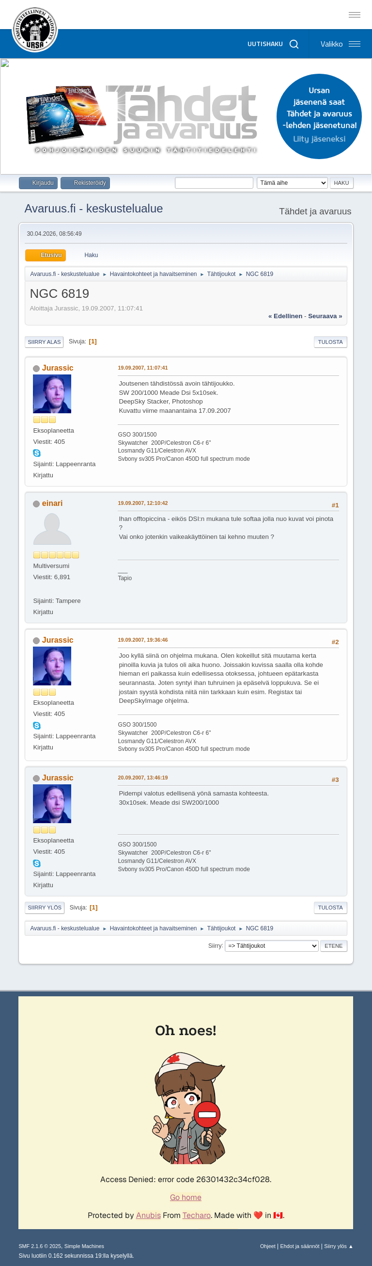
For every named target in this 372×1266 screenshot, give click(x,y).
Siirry (214, 945)
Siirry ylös (45, 907)
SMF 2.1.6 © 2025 (39, 1246)
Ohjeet (268, 1246)
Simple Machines (84, 1246)
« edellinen (285, 316)
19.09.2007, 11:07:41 (143, 368)
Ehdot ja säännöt (299, 1246)
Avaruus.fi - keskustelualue (93, 208)
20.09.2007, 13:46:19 (143, 777)
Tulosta (330, 342)
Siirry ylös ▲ (338, 1246)
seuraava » (325, 316)
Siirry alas (44, 342)
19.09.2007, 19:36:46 (143, 640)
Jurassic (58, 368)
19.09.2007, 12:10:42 (143, 503)
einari (52, 503)
